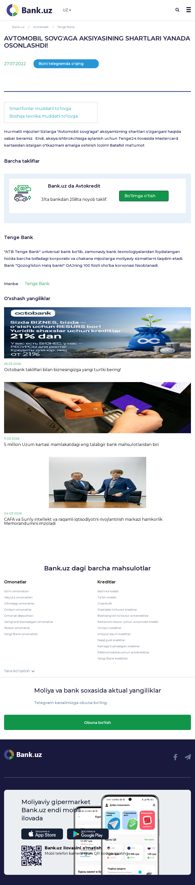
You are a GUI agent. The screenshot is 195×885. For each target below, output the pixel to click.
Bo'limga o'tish (139, 195)
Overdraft (105, 603)
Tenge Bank (18, 237)
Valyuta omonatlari (18, 597)
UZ (67, 10)
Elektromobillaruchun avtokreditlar (124, 652)
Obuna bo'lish (97, 722)
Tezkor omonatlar (17, 628)
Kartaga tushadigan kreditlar (119, 646)
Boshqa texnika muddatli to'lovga (43, 116)
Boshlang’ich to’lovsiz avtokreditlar (123, 615)
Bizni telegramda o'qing (61, 63)
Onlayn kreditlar (110, 628)
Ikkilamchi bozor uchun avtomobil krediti (128, 622)
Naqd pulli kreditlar (111, 640)
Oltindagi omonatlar (19, 603)
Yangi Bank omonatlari (21, 634)
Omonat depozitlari (18, 615)
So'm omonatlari (16, 591)
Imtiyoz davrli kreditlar (114, 634)
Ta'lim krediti (107, 597)
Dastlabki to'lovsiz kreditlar (117, 609)
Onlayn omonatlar (18, 609)
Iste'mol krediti (108, 591)
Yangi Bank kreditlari (113, 658)
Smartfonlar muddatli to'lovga (40, 108)
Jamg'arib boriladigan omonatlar (28, 622)
